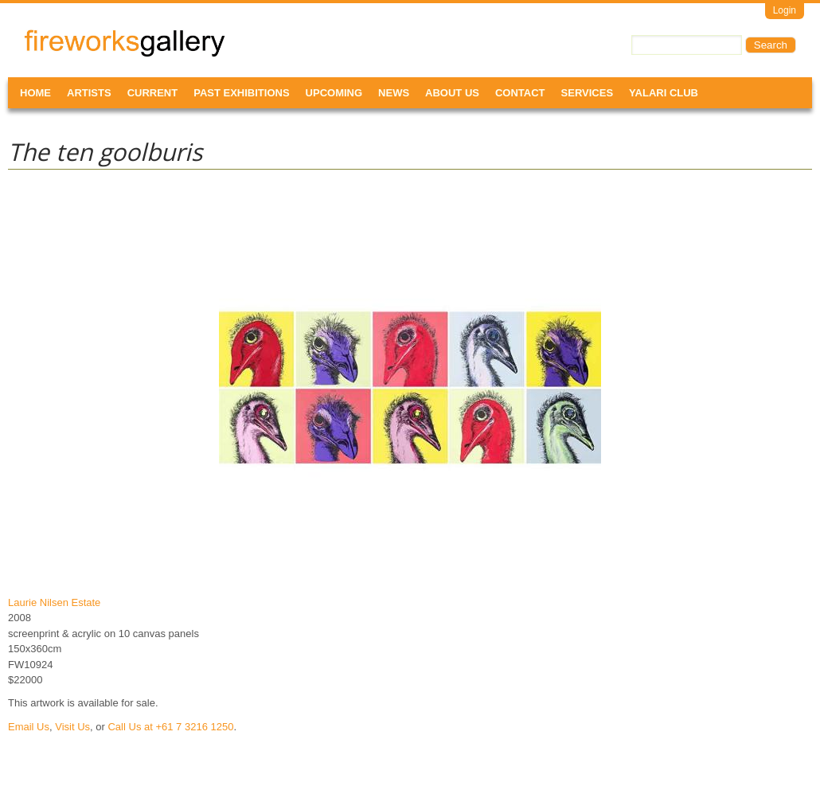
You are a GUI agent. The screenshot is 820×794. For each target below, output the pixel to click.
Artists (89, 93)
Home (35, 93)
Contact (520, 93)
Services (587, 93)
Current (152, 93)
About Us (452, 93)
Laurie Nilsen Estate (54, 602)
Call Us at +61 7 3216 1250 (170, 727)
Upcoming (334, 93)
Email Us (28, 727)
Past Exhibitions (241, 93)
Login (784, 10)
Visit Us (72, 727)
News (393, 93)
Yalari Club (663, 93)
